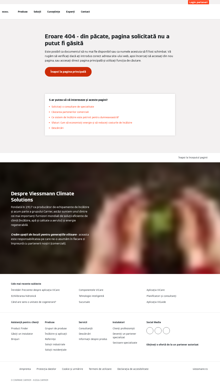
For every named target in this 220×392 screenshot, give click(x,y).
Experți (70, 11)
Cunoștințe (53, 11)
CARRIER (44, 380)
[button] (193, 157)
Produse (23, 11)
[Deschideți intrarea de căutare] (207, 11)
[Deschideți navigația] (5, 11)
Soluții (37, 11)
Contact (85, 11)
